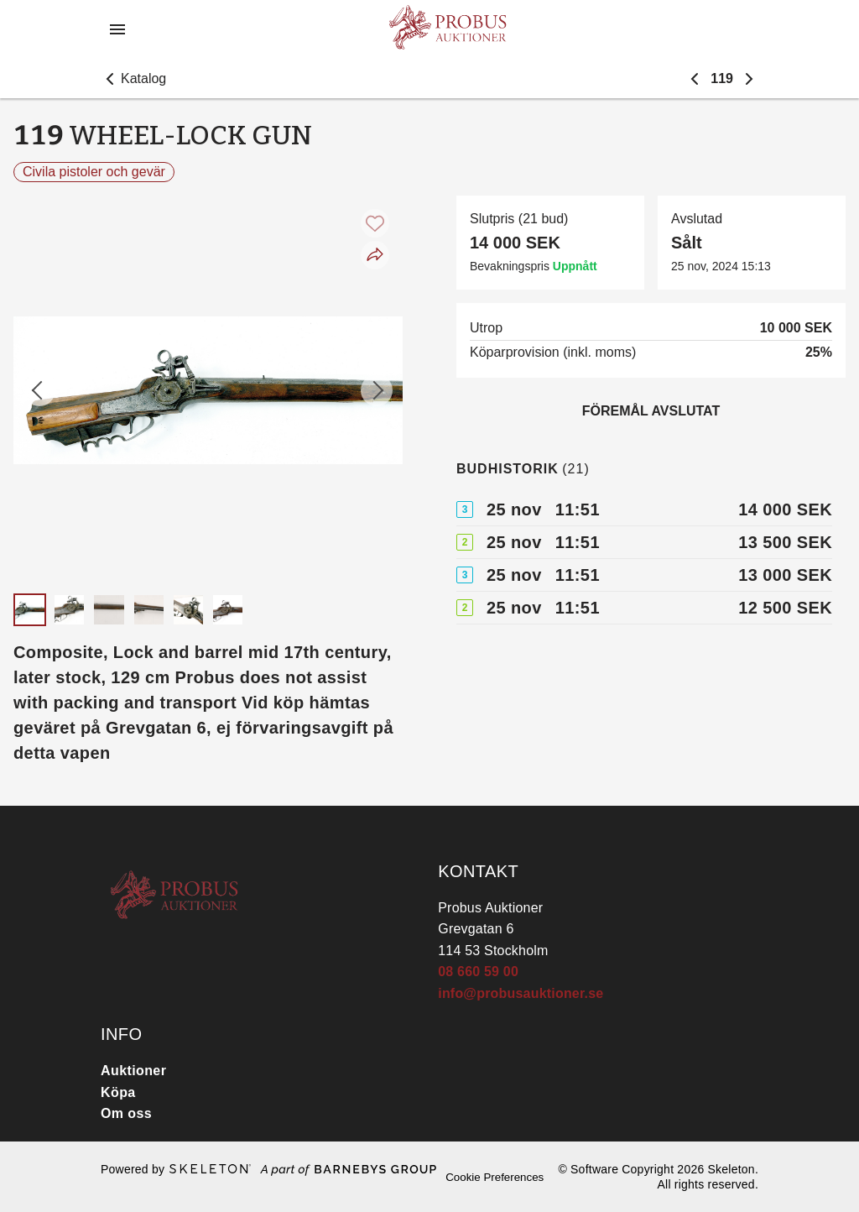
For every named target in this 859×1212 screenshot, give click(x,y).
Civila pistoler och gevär (94, 172)
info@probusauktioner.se (520, 993)
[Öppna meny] (117, 29)
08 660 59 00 (478, 971)
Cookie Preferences (494, 1177)
